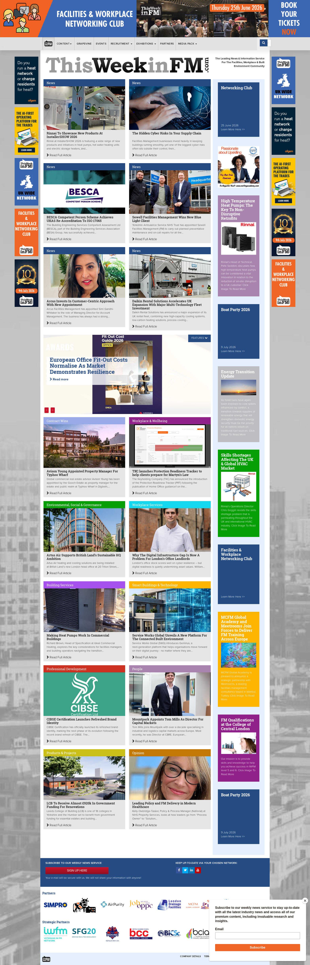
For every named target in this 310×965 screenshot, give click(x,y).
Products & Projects (61, 753)
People (137, 669)
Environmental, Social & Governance (74, 505)
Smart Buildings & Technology (155, 585)
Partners (167, 43)
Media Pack (187, 43)
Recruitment (121, 43)
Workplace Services (147, 505)
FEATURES (197, 338)
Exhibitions (146, 43)
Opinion (138, 753)
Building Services (60, 585)
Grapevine (84, 43)
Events (101, 43)
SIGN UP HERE (77, 871)
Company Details (190, 956)
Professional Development (66, 669)
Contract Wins (57, 421)
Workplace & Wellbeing (149, 421)
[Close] (305, 901)
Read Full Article (59, 155)
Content (65, 43)
